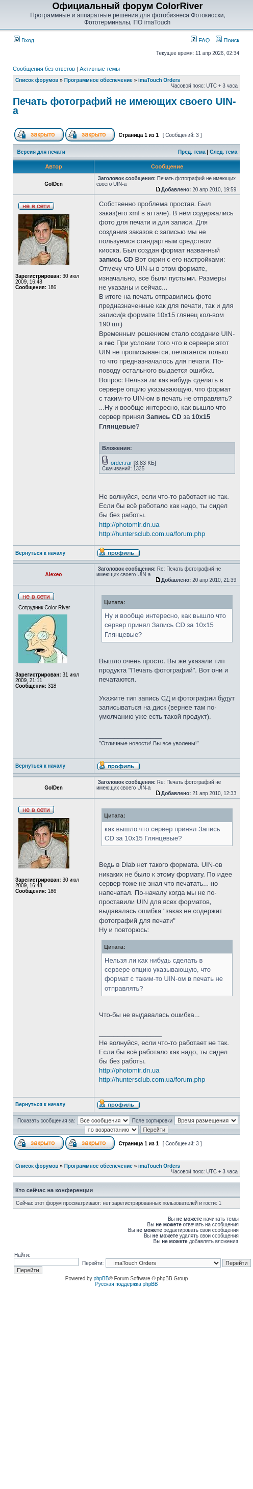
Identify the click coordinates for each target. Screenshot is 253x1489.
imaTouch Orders (159, 80)
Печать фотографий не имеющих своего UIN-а (124, 106)
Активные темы (100, 69)
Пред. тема (192, 152)
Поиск (227, 40)
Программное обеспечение (98, 80)
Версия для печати (41, 152)
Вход (24, 40)
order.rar (121, 463)
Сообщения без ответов (44, 69)
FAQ (200, 40)
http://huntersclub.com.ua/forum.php (152, 534)
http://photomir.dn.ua (129, 524)
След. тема (223, 152)
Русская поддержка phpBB (126, 1284)
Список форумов (37, 80)
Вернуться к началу (40, 553)
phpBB (101, 1278)
